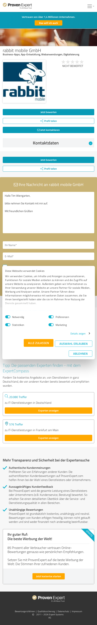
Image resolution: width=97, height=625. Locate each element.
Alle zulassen (38, 343)
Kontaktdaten (62, 143)
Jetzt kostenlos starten (48, 576)
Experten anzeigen (48, 410)
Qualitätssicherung (46, 611)
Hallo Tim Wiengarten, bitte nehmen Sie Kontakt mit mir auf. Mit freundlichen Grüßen (48, 212)
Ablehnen (80, 353)
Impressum (11, 311)
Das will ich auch (48, 23)
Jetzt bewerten (49, 112)
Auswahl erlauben (73, 343)
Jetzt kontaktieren (48, 130)
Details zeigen (78, 333)
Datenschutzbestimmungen (36, 311)
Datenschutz (63, 611)
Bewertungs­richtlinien (25, 611)
